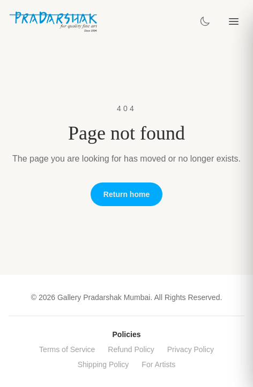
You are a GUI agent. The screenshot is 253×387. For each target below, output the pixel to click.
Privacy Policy (190, 349)
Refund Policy (131, 349)
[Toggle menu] (233, 21)
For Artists (158, 364)
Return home (126, 194)
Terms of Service (67, 349)
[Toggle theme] (204, 21)
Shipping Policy (103, 364)
